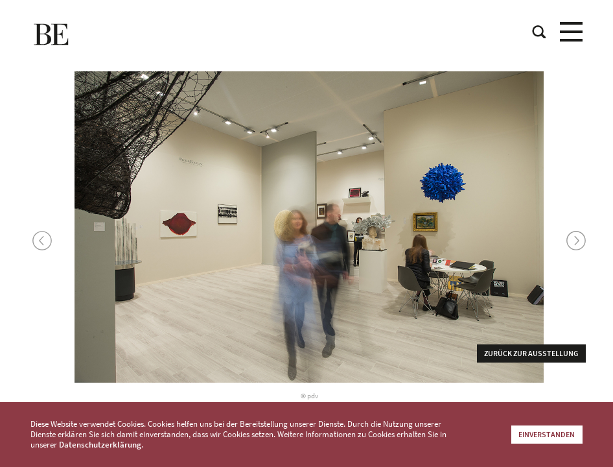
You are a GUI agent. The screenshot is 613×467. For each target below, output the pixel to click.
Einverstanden (546, 434)
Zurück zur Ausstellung (531, 353)
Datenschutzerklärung (100, 444)
